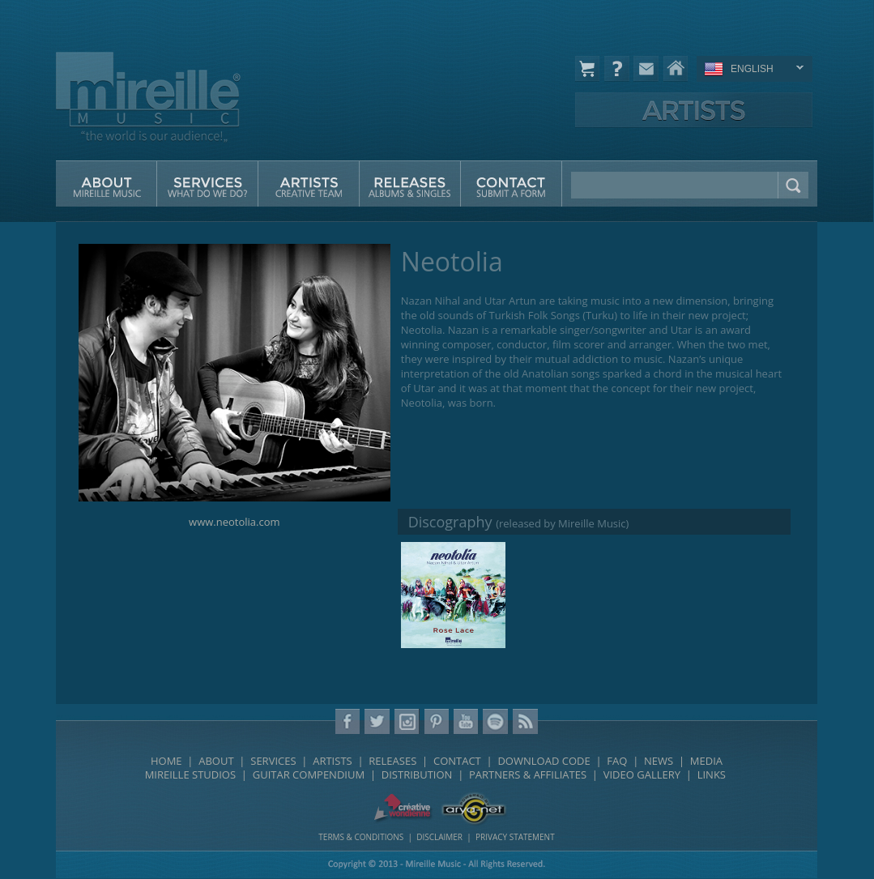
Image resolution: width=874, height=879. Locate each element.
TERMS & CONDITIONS (360, 837)
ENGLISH (751, 70)
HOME (166, 760)
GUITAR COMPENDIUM (309, 774)
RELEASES (392, 760)
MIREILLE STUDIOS (190, 774)
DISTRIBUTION (417, 774)
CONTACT (457, 760)
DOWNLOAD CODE (543, 760)
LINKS (711, 774)
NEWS (658, 760)
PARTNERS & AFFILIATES (527, 774)
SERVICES (273, 760)
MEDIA (706, 760)
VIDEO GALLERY (641, 774)
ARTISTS (332, 760)
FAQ (617, 760)
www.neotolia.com (234, 521)
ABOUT (215, 760)
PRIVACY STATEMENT (515, 837)
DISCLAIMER (439, 837)
